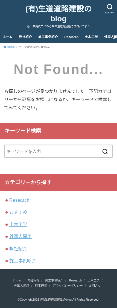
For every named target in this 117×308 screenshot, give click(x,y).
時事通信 (41, 285)
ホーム (8, 37)
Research (72, 37)
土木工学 (91, 37)
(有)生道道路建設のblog (58, 14)
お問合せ (95, 285)
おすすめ (18, 212)
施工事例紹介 (48, 37)
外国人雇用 (20, 236)
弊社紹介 (25, 37)
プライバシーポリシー (68, 285)
